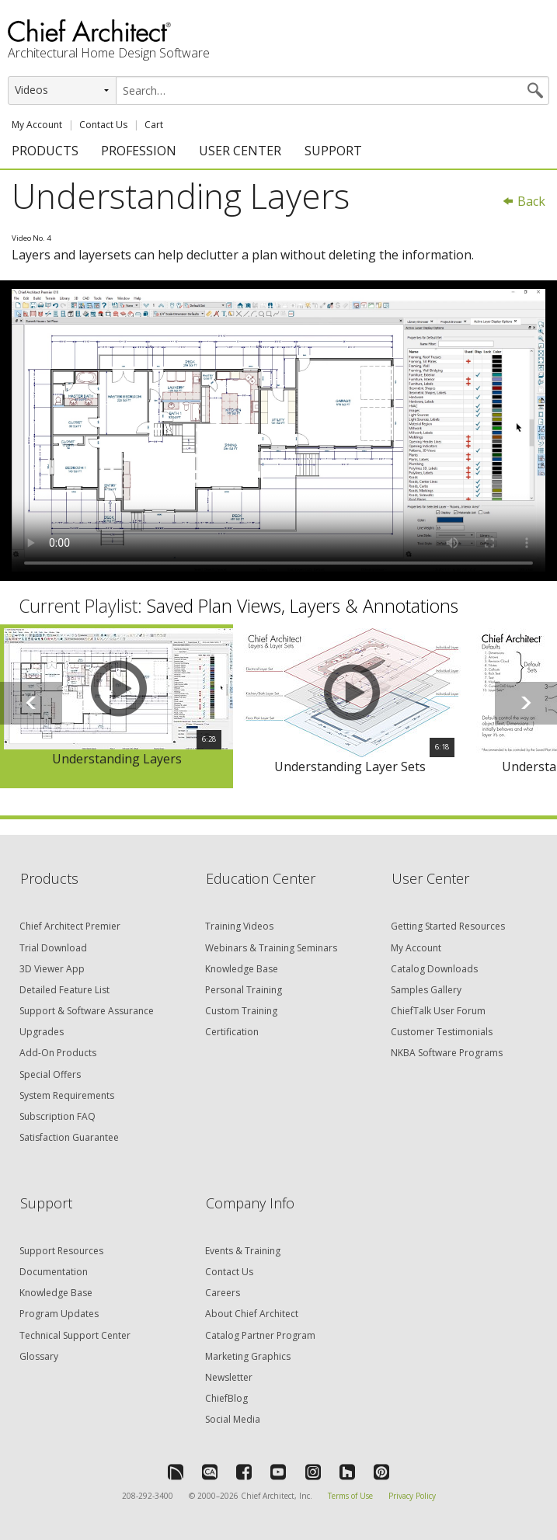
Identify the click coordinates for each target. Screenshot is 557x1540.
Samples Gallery (426, 989)
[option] (116, 706)
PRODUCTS (45, 150)
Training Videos (239, 926)
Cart (153, 124)
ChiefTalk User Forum (438, 1010)
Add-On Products (57, 1052)
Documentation (53, 1271)
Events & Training (242, 1250)
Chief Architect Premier (69, 926)
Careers (222, 1292)
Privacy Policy (412, 1495)
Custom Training (241, 1010)
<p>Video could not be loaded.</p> (278, 430)
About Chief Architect (251, 1313)
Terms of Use (350, 1495)
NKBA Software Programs (447, 1052)
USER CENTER (240, 150)
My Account (37, 124)
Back (523, 201)
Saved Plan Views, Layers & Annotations (302, 605)
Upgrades (41, 1031)
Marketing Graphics (248, 1356)
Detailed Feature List (64, 989)
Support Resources (61, 1250)
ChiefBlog (226, 1398)
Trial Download (53, 947)
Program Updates (59, 1313)
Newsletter (228, 1377)
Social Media (232, 1419)
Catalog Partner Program (260, 1335)
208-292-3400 (147, 1495)
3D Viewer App (52, 968)
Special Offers (50, 1074)
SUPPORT (333, 150)
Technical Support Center (75, 1335)
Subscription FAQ (57, 1116)
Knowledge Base (241, 968)
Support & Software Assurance (86, 1010)
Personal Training (243, 989)
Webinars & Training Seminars (271, 947)
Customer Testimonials (442, 1031)
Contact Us (103, 124)
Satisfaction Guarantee (69, 1137)
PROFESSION (138, 150)
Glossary (38, 1356)
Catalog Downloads (434, 968)
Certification (232, 1031)
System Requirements (66, 1095)
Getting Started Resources (448, 926)
